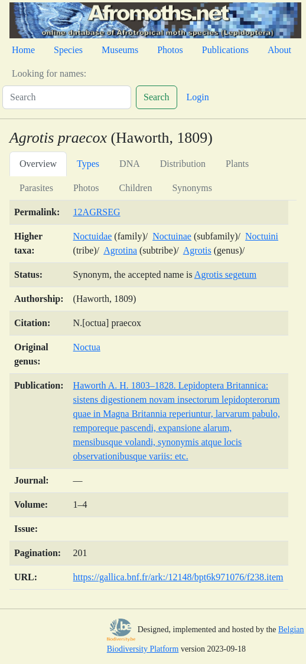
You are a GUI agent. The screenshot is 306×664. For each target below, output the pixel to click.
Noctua (86, 347)
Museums (120, 50)
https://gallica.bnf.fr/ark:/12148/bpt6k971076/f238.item (178, 577)
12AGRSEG (97, 212)
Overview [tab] (38, 164)
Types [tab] (88, 164)
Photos (170, 50)
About (279, 50)
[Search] (66, 97)
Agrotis (197, 250)
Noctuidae (92, 236)
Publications (225, 50)
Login (198, 97)
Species (68, 50)
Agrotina (120, 250)
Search (157, 97)
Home (23, 50)
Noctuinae (171, 236)
